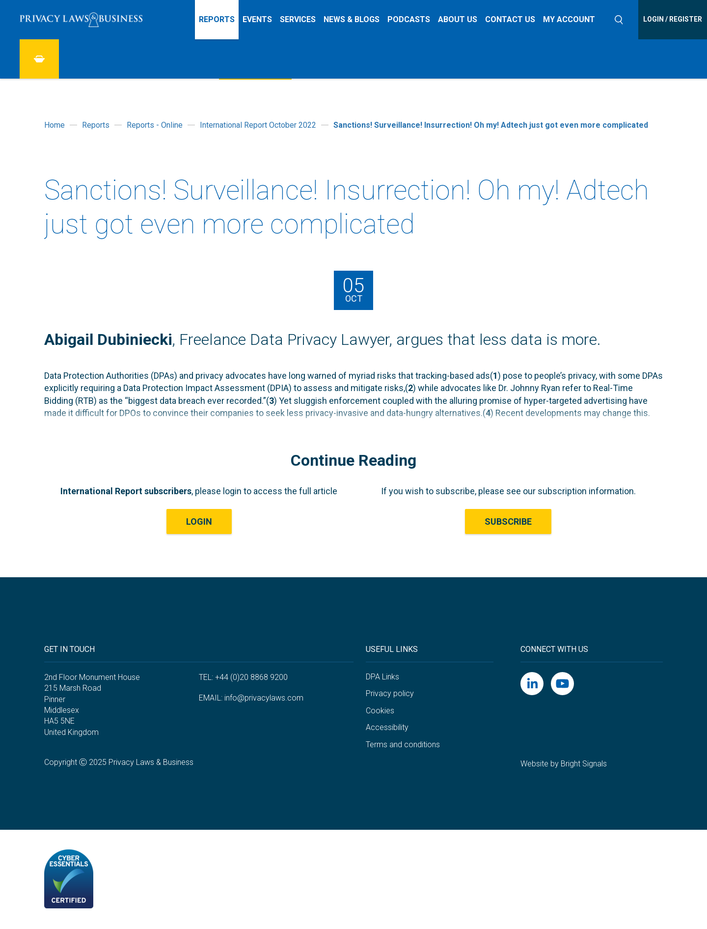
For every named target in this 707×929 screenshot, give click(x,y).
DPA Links (382, 676)
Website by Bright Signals (563, 763)
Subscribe (508, 521)
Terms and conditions (403, 744)
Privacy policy (390, 693)
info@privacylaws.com (263, 698)
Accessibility (387, 727)
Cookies (380, 710)
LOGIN (199, 521)
